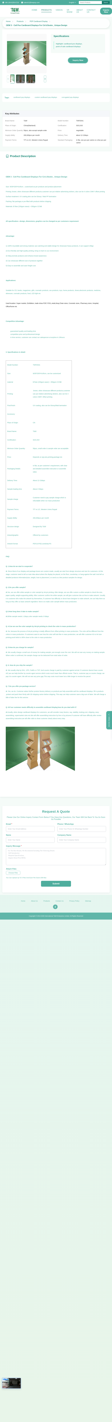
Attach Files (11, 869)
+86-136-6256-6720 (12, 2)
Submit (55, 884)
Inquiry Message (14, 846)
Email (9, 824)
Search (106, 2)
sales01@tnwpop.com (32, 2)
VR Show (69, 11)
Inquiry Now (78, 60)
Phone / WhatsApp (65, 824)
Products (46, 10)
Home (34, 10)
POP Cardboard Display (39, 21)
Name (8, 835)
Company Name (64, 835)
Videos (59, 10)
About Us (79, 11)
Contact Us (91, 11)
